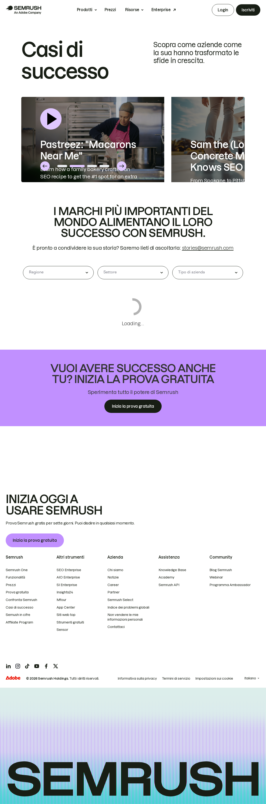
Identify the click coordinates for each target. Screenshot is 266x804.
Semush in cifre (18, 615)
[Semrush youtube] (36, 666)
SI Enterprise (67, 585)
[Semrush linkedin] (8, 666)
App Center (66, 607)
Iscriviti (248, 10)
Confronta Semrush (21, 600)
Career (113, 585)
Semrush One (17, 570)
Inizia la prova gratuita (35, 540)
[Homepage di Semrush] (23, 10)
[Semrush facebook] (46, 666)
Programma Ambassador (230, 585)
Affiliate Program (19, 622)
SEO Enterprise (69, 570)
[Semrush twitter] (55, 666)
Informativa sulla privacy (137, 678)
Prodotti (84, 10)
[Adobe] (13, 678)
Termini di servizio (176, 678)
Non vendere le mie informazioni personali (125, 617)
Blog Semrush (220, 570)
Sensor (62, 630)
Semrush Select (120, 600)
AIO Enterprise (68, 577)
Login (223, 10)
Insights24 (65, 592)
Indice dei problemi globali (128, 607)
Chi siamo (115, 570)
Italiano (250, 678)
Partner (113, 592)
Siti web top (66, 615)
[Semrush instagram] (17, 666)
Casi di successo (19, 607)
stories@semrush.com (208, 296)
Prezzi (110, 10)
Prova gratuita (17, 592)
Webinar (216, 577)
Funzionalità (15, 577)
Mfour (61, 600)
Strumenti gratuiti (70, 622)
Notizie (113, 577)
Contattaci (116, 627)
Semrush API (169, 585)
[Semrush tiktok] (27, 666)
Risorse (132, 10)
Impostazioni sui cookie (214, 678)
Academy (166, 577)
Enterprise (161, 10)
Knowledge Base (172, 570)
